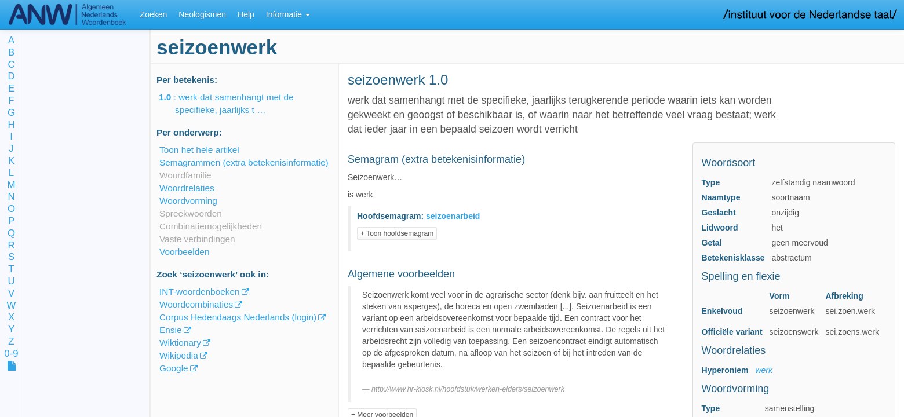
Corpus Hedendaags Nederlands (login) (237, 317)
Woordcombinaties (196, 304)
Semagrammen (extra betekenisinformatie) (244, 162)
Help (246, 14)
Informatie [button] (288, 14)
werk (763, 370)
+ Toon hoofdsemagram (396, 233)
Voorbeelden (184, 252)
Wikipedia (178, 355)
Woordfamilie (185, 175)
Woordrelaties (186, 188)
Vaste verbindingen (197, 239)
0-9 (11, 354)
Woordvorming (188, 201)
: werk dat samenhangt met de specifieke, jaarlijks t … (234, 103)
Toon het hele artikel (199, 150)
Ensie (170, 330)
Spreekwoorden (190, 213)
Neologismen (202, 14)
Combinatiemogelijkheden (210, 226)
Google (173, 368)
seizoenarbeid (453, 216)
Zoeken (153, 14)
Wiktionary (180, 343)
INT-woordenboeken (199, 292)
